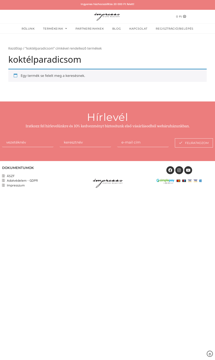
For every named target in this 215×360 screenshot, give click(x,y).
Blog (116, 28)
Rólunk (28, 28)
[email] (143, 142)
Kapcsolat (138, 28)
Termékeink (55, 28)
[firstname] (27, 142)
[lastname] (85, 142)
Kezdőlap (15, 48)
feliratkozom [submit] (194, 143)
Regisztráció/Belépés (174, 28)
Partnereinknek (89, 28)
